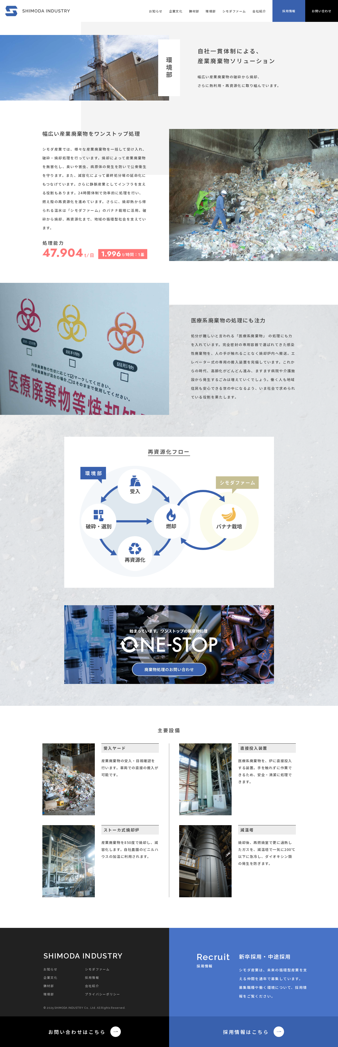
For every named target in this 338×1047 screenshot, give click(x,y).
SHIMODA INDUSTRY (83, 956)
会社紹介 (259, 11)
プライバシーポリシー (102, 994)
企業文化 (176, 11)
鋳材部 (194, 11)
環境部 (211, 11)
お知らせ (156, 11)
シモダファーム (234, 11)
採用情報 (92, 977)
